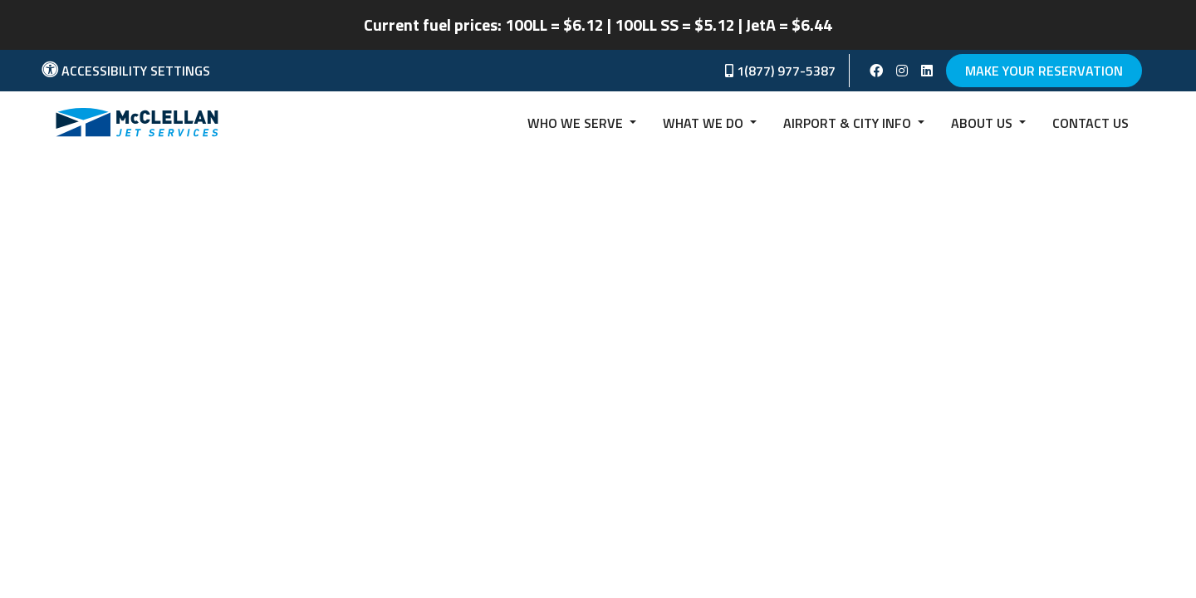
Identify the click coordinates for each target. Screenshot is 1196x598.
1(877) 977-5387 (780, 71)
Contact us (1090, 123)
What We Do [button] (705, 123)
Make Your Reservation (1044, 71)
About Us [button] (983, 123)
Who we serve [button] (576, 123)
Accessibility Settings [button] (126, 71)
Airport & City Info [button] (848, 123)
